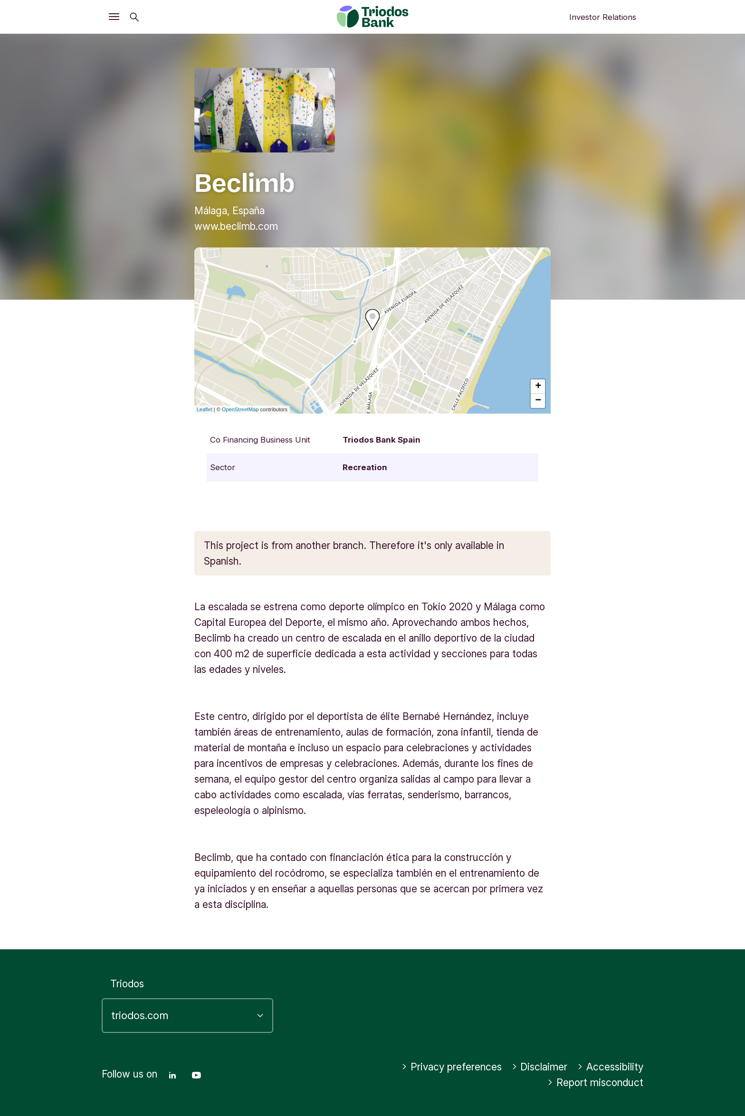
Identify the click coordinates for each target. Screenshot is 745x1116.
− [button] (538, 401)
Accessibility (610, 1067)
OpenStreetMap (240, 409)
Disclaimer (540, 1067)
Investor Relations (602, 17)
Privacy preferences (451, 1067)
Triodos (127, 984)
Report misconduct (595, 1082)
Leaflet (204, 409)
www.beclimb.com (236, 226)
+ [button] (538, 386)
